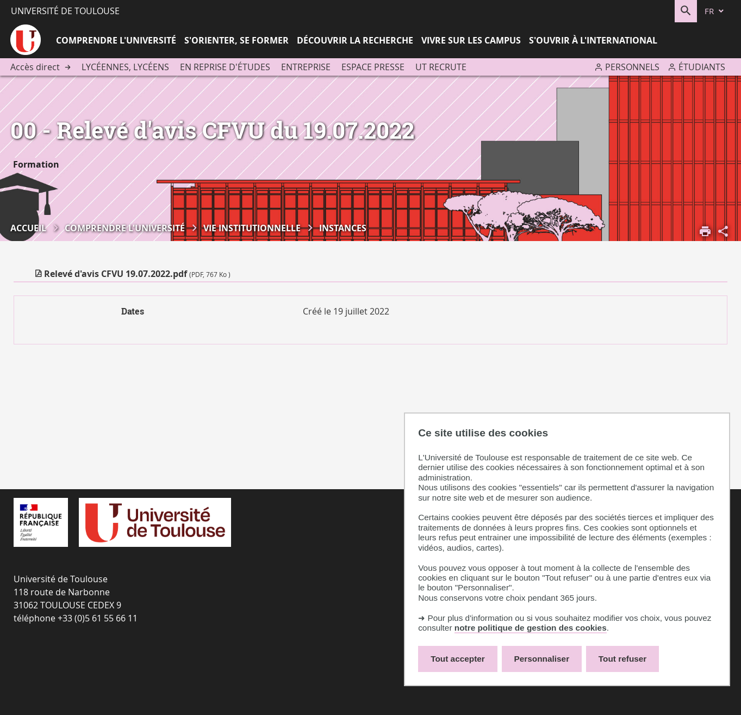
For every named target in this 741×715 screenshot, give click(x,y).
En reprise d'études (225, 67)
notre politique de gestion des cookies (530, 627)
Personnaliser (542, 658)
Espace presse (372, 67)
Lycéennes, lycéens (125, 67)
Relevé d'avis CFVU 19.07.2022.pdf (137, 274)
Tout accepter (458, 658)
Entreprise (306, 67)
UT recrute (440, 67)
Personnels (632, 67)
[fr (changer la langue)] (714, 11)
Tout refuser (622, 658)
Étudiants (701, 67)
